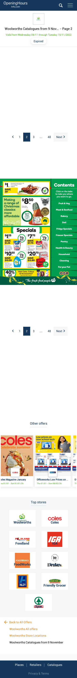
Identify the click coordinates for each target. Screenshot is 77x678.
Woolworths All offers (23, 629)
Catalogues (54, 664)
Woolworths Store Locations (27, 635)
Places (19, 664)
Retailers (35, 664)
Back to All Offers (18, 622)
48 (49, 137)
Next (60, 137)
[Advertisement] (38, 90)
